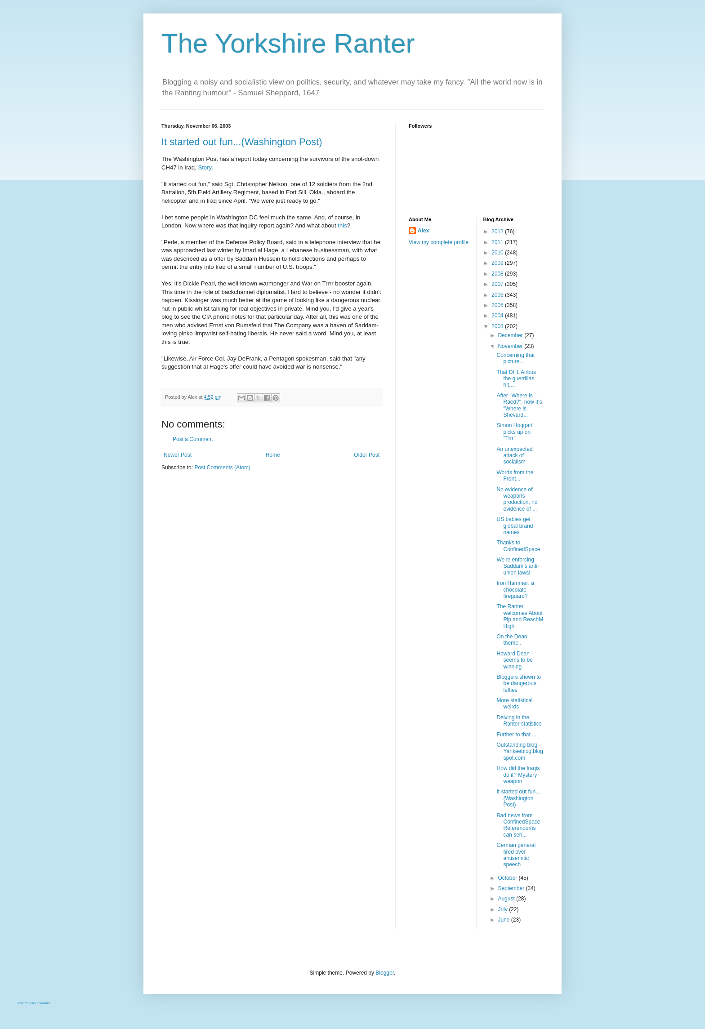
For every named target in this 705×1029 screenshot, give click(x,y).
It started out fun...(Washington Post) (241, 141)
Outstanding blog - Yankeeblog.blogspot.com (519, 751)
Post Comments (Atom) (222, 467)
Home (273, 455)
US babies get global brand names (514, 525)
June (504, 920)
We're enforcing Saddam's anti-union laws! (517, 566)
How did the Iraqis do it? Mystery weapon (518, 774)
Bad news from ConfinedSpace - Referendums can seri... (519, 825)
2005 (498, 305)
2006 (498, 295)
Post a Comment (193, 439)
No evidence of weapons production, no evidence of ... (516, 499)
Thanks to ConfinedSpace (518, 545)
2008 (498, 274)
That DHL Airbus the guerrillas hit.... (516, 378)
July (503, 909)
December (511, 335)
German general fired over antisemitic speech (515, 855)
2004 (498, 315)
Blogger (384, 973)
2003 (498, 326)
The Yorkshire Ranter (288, 43)
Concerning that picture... (515, 358)
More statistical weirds (514, 703)
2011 (498, 242)
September (512, 888)
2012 (498, 231)
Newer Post (178, 455)
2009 (498, 263)
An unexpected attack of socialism (514, 455)
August (507, 898)
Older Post (366, 455)
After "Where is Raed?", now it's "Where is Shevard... (519, 405)
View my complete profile (439, 242)
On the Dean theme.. (511, 639)
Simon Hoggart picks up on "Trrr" (514, 431)
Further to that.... (516, 734)
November (511, 346)
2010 (498, 252)
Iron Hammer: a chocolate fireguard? (515, 589)
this (342, 225)
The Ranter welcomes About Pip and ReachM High (519, 616)
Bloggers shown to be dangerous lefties (518, 683)
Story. (205, 167)
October (508, 878)
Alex (423, 230)
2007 (498, 284)
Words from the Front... (514, 475)
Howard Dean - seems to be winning (514, 660)
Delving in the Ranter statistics (518, 720)
